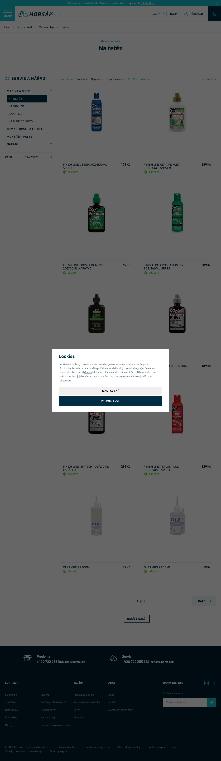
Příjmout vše (110, 401)
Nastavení (110, 391)
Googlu (88, 372)
